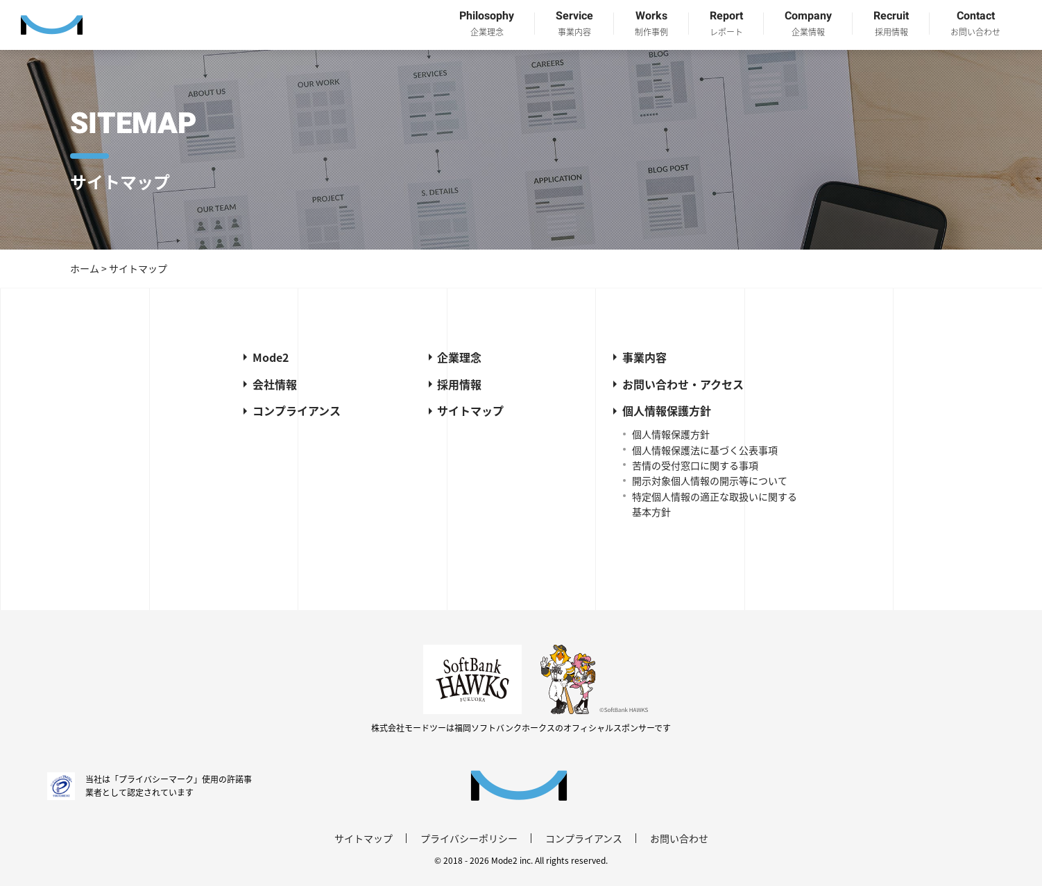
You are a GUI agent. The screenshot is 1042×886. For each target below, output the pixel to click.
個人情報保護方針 (666, 410)
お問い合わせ (679, 838)
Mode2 (271, 357)
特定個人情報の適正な (714, 504)
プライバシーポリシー (469, 838)
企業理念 (459, 357)
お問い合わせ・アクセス (683, 384)
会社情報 (275, 384)
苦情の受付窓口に (695, 465)
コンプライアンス (297, 410)
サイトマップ (470, 410)
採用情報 (459, 384)
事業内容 (644, 357)
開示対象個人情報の (709, 480)
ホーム (84, 268)
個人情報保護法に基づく (705, 450)
